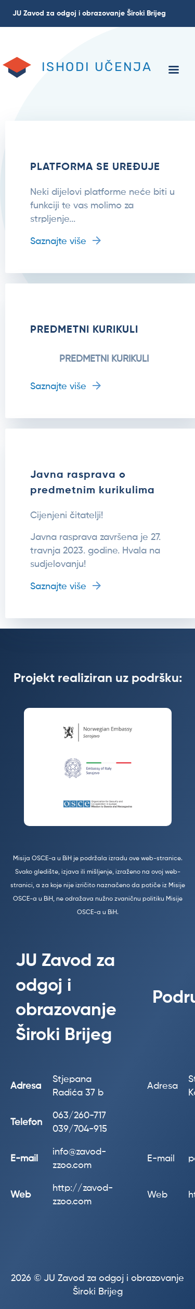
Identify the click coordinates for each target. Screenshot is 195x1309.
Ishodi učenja (97, 67)
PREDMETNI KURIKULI (84, 330)
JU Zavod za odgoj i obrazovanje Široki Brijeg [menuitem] (89, 13)
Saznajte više (58, 241)
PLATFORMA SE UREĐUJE (95, 167)
